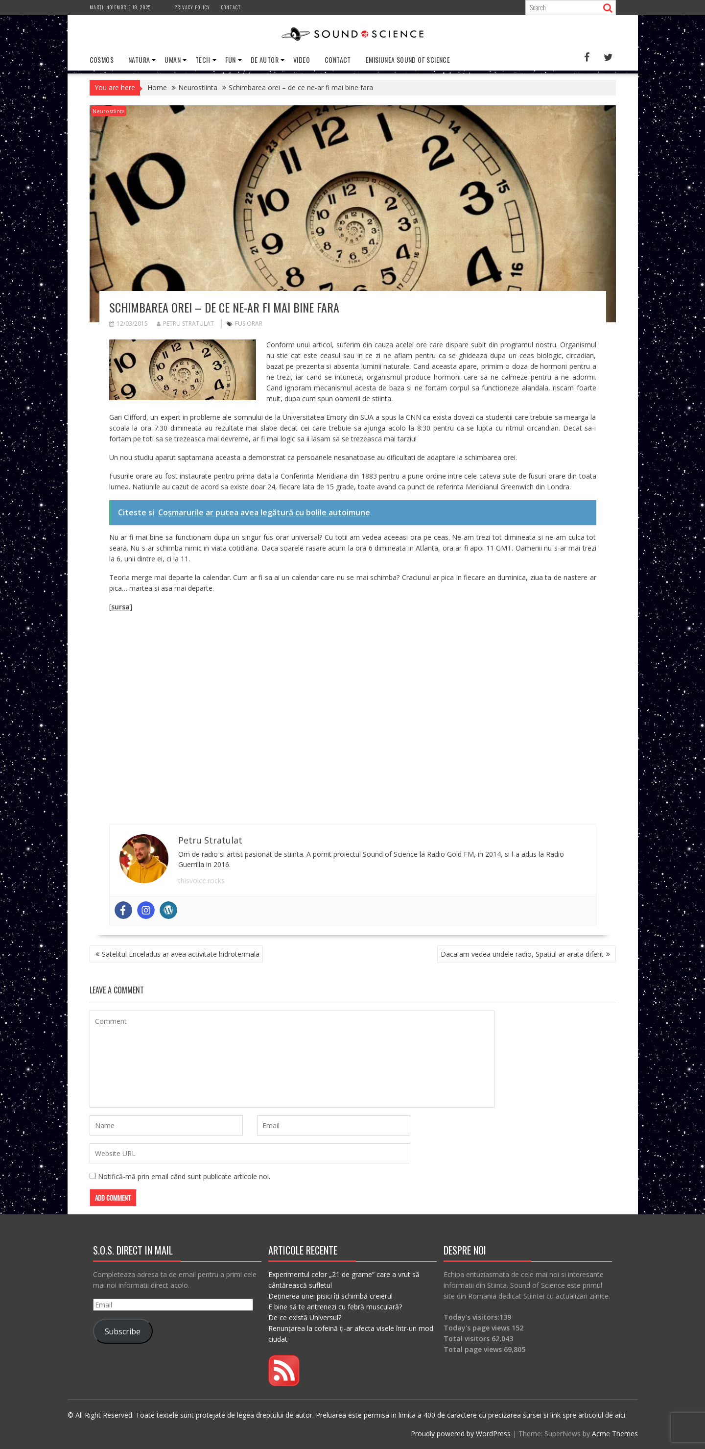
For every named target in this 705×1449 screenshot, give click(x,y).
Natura (139, 59)
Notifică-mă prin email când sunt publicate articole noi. (184, 1176)
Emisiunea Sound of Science (408, 59)
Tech (203, 59)
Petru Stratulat (185, 323)
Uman (172, 59)
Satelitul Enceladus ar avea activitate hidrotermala (180, 954)
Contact (231, 7)
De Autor (265, 59)
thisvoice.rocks (201, 880)
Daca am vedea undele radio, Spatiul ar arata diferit (522, 954)
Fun (230, 59)
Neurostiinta (109, 111)
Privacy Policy (192, 7)
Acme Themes (615, 1433)
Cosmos (102, 59)
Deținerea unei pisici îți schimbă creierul (330, 1296)
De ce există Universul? (304, 1317)
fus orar (248, 323)
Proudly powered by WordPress (461, 1433)
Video (301, 59)
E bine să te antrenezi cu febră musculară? (335, 1306)
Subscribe (123, 1331)
